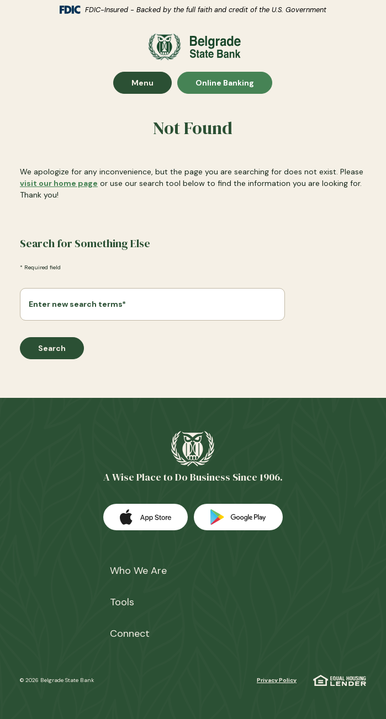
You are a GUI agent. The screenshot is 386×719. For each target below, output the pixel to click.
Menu (151, 82)
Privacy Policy (277, 680)
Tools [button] (122, 602)
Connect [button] (130, 633)
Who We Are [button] (138, 570)
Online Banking (224, 82)
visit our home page (59, 183)
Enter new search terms (77, 304)
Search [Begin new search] (52, 348)
